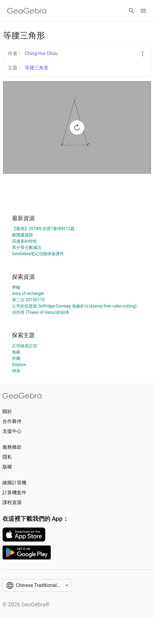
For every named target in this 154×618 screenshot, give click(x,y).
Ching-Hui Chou (41, 53)
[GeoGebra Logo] (26, 11)
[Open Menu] (143, 10)
